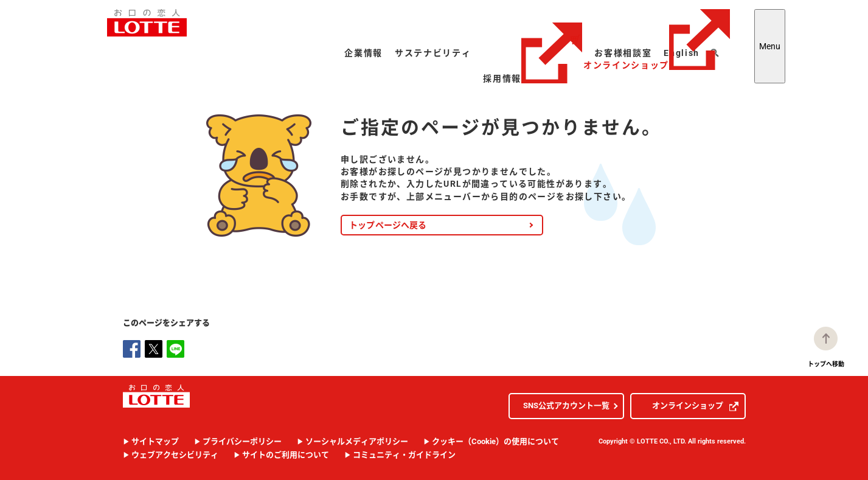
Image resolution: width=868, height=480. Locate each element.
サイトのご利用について (285, 454)
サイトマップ (155, 441)
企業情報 (363, 53)
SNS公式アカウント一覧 (566, 405)
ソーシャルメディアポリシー (356, 441)
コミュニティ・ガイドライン (404, 454)
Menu (769, 46)
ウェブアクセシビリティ (174, 454)
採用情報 (532, 78)
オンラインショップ (656, 39)
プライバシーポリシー (242, 441)
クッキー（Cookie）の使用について (495, 441)
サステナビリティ (433, 53)
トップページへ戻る (388, 225)
